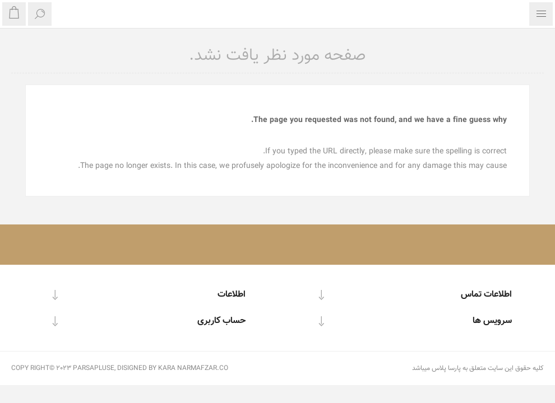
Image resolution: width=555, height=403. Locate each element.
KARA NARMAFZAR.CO (193, 368)
